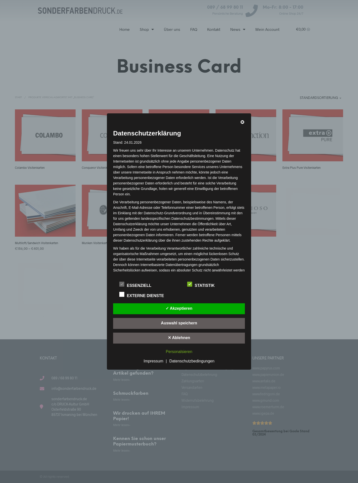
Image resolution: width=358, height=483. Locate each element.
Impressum (153, 361)
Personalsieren (179, 352)
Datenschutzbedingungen (191, 361)
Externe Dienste (144, 295)
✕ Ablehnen (179, 338)
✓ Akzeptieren (179, 308)
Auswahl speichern (179, 323)
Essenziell (138, 285)
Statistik (203, 285)
